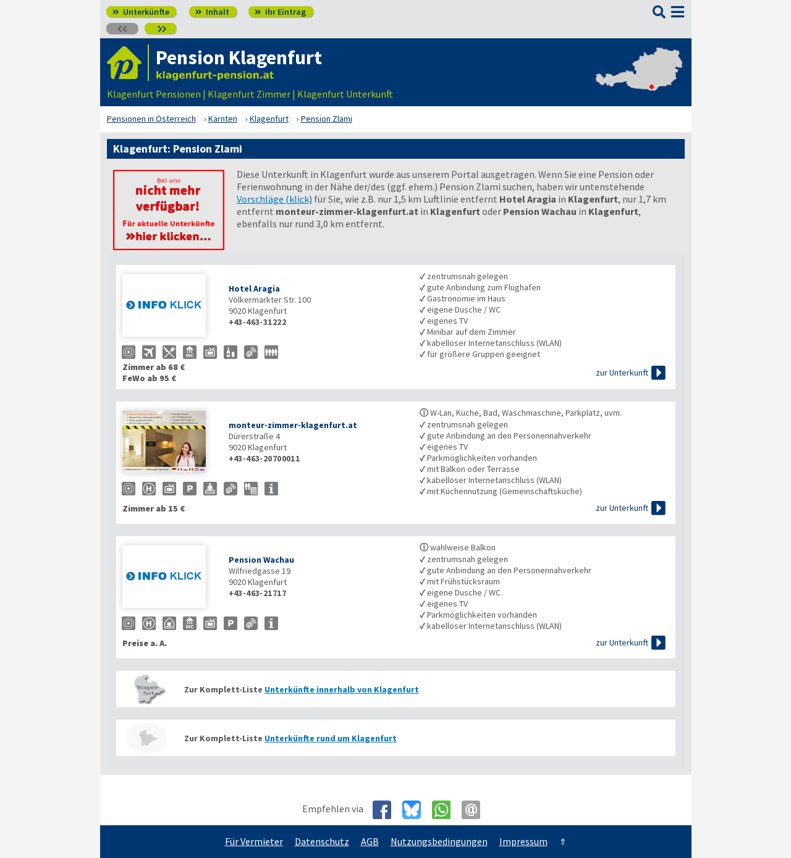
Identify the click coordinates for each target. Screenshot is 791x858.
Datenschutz (322, 841)
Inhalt (212, 11)
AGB (370, 841)
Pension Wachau (261, 559)
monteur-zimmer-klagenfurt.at (293, 425)
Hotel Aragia (254, 288)
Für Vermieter (254, 841)
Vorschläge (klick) (274, 199)
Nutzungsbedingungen (439, 841)
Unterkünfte (140, 11)
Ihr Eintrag (280, 11)
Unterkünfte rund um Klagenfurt (330, 738)
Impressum (523, 841)
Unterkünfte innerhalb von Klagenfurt (341, 689)
